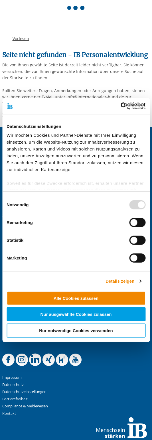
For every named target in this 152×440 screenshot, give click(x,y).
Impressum (12, 377)
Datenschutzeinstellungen (24, 391)
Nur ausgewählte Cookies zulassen (76, 314)
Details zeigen (120, 281)
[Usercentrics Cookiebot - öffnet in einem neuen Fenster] (120, 106)
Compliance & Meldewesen (25, 406)
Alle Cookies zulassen (76, 298)
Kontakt (9, 413)
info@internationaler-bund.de (95, 97)
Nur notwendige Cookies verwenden (76, 330)
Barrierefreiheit (15, 399)
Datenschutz (13, 384)
